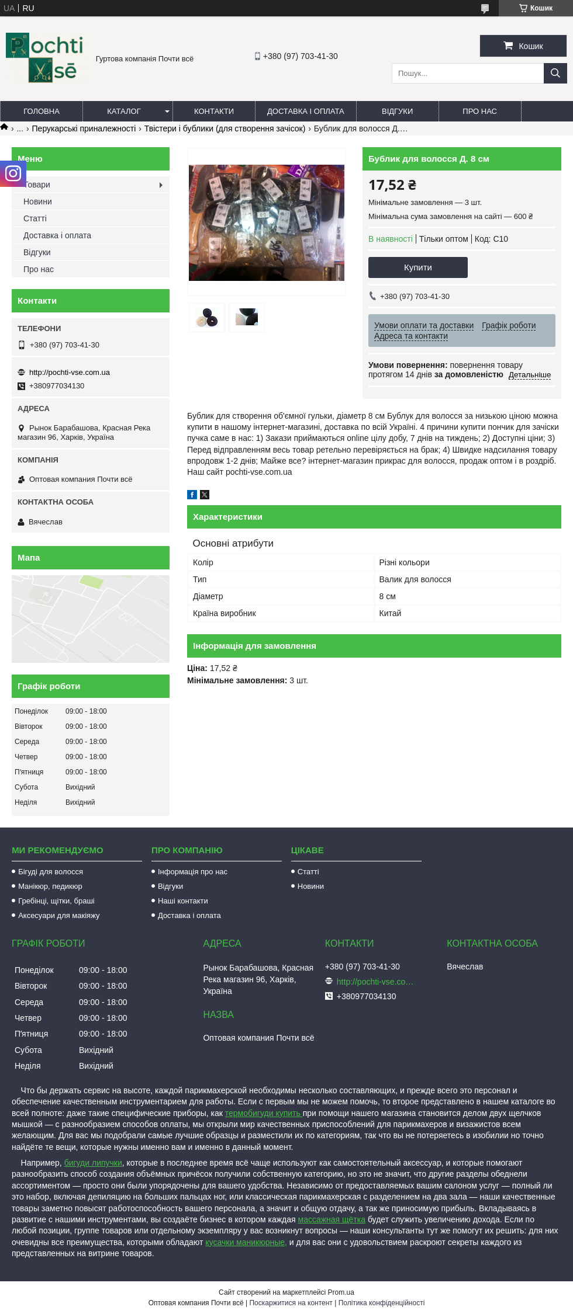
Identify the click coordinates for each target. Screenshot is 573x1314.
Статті (35, 218)
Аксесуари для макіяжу (58, 915)
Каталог (123, 111)
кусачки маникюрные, (246, 1242)
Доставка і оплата (305, 111)
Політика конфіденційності (382, 1303)
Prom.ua (341, 1292)
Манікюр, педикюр (50, 886)
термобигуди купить (264, 1113)
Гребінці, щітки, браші (56, 900)
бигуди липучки (93, 1162)
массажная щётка (332, 1219)
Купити (418, 267)
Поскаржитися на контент (290, 1303)
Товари (36, 184)
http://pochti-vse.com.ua (69, 372)
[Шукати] (555, 73)
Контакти (214, 111)
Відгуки (397, 111)
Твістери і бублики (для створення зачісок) (225, 128)
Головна (41, 111)
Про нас (479, 111)
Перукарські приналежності (84, 128)
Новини (37, 201)
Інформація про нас (192, 871)
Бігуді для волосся (50, 871)
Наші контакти (183, 900)
